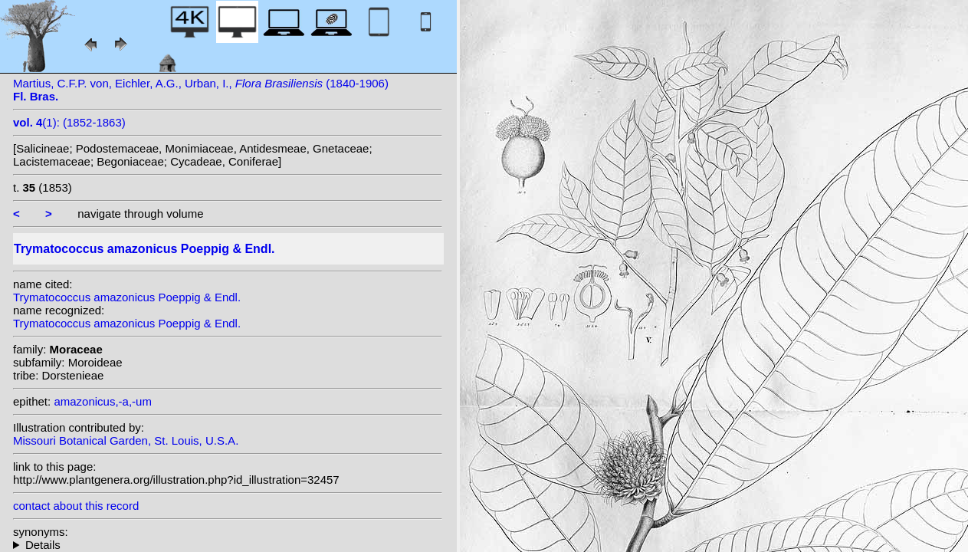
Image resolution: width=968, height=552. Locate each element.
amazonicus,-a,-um (103, 401)
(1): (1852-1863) (69, 122)
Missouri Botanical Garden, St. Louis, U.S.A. (125, 440)
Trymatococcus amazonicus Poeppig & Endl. (127, 297)
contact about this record (76, 505)
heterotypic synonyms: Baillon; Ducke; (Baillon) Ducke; (227, 544)
